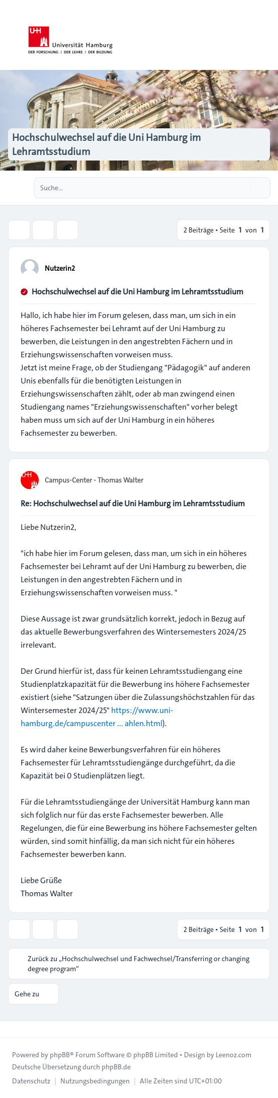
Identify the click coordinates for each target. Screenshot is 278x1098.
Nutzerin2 (60, 268)
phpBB (60, 1055)
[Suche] (241, 187)
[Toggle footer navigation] (12, 1029)
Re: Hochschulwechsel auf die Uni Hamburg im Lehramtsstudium (133, 503)
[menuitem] (31, 1081)
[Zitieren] (248, 267)
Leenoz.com (233, 1055)
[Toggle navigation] (266, 35)
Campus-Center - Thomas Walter (94, 480)
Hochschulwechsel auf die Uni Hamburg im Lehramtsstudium (137, 291)
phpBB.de (116, 1067)
